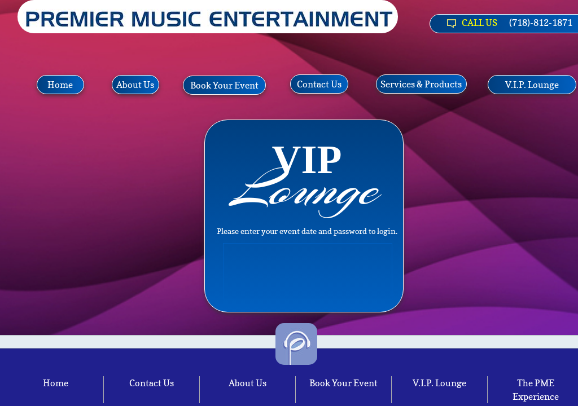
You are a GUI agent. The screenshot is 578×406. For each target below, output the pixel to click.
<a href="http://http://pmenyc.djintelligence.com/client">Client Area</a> (308, 268)
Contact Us (151, 383)
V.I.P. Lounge (439, 383)
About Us (247, 383)
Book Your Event (343, 383)
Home (55, 383)
